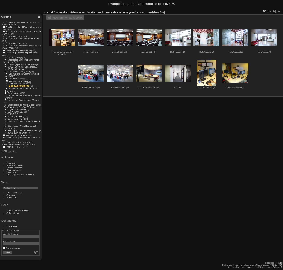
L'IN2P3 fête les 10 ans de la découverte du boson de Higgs (17, 143)
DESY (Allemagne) (16, 69)
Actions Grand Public (16, 135)
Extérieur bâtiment (17, 78)
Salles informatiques (18, 81)
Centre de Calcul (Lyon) (18, 71)
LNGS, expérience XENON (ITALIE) (24, 121)
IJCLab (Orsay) (14, 57)
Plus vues (11, 163)
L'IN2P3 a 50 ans (14, 147)
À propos (11, 195)
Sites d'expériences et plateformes (22, 53)
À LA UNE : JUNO (15, 36)
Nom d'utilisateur (10, 234)
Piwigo (279, 263)
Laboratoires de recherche (18, 50)
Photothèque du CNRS (17, 210)
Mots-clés (11, 192)
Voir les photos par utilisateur (20, 174)
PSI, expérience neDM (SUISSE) (22, 130)
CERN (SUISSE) (15, 112)
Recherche (12, 197)
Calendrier (11, 172)
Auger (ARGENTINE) (17, 109)
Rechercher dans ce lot (68, 17)
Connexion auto (12, 248)
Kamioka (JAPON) (16, 119)
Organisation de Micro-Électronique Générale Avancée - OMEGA (22, 106)
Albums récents (14, 170)
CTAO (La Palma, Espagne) (20, 67)
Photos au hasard (15, 165)
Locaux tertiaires (19, 85)
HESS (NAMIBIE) (15, 116)
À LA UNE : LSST (14, 43)
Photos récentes (14, 167)
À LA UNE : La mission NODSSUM (22, 38)
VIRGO (10, 114)
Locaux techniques (18, 83)
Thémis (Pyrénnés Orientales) (21, 64)
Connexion (12, 226)
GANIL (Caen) (14, 93)
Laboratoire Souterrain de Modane (23, 100)
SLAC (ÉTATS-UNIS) (17, 133)
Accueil (49, 12)
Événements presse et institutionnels (23, 137)
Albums (6, 16)
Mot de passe (9, 241)
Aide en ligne (13, 213)
